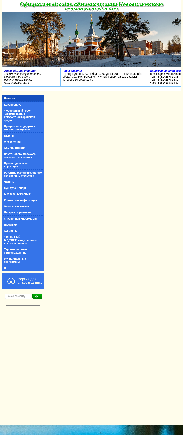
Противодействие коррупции (16, 165)
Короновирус (12, 104)
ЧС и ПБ (9, 181)
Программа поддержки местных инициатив (19, 128)
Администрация (14, 147)
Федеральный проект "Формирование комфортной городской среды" (19, 115)
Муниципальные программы (15, 260)
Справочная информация (21, 218)
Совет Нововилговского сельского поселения (20, 155)
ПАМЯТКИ (10, 224)
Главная (9, 135)
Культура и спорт (15, 188)
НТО (7, 268)
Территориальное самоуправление (15, 251)
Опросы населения (16, 206)
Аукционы (11, 230)
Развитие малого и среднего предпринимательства (23, 174)
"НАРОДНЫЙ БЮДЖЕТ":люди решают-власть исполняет (20, 240)
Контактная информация (20, 200)
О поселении (12, 141)
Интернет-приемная (17, 212)
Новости (9, 98)
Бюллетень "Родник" (17, 194)
